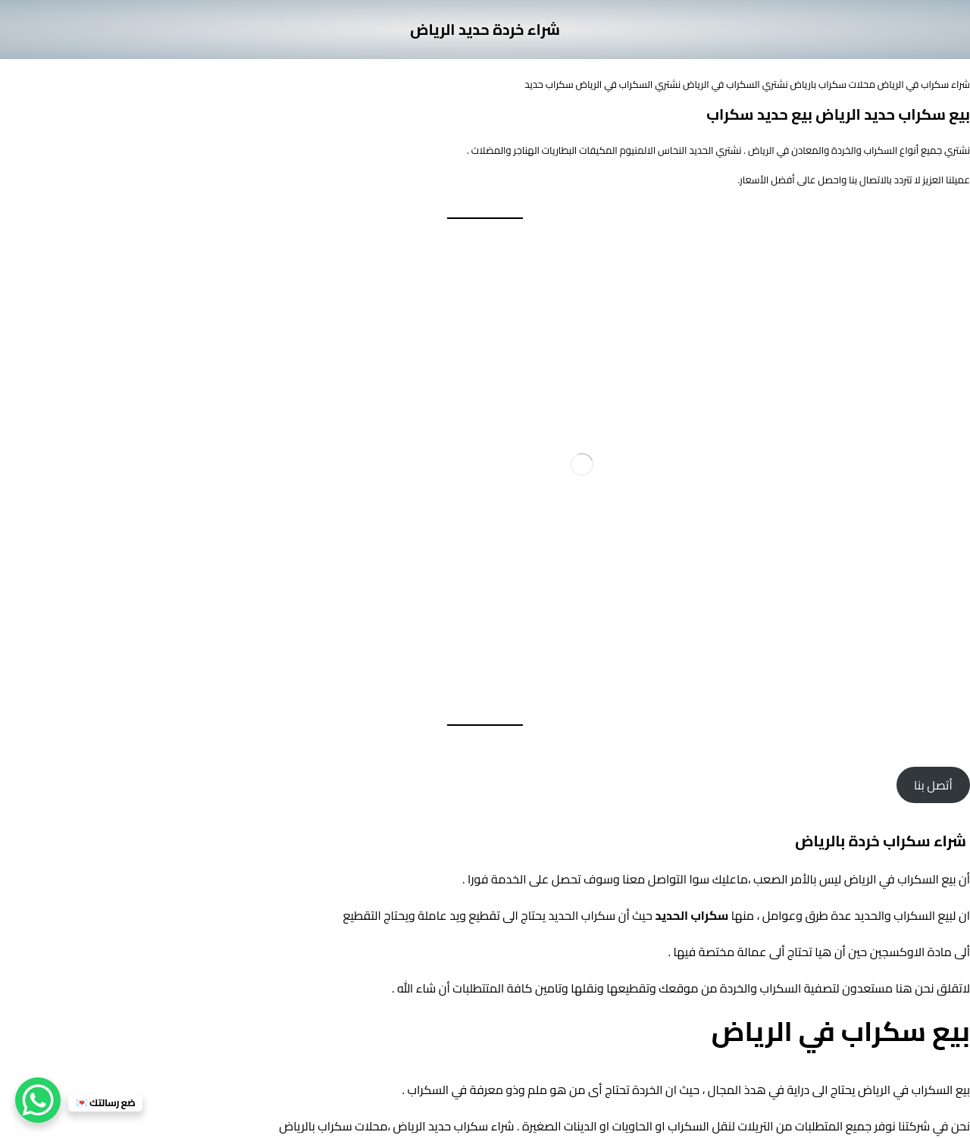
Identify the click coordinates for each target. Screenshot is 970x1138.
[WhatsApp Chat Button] (38, 1100)
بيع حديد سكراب (759, 114)
